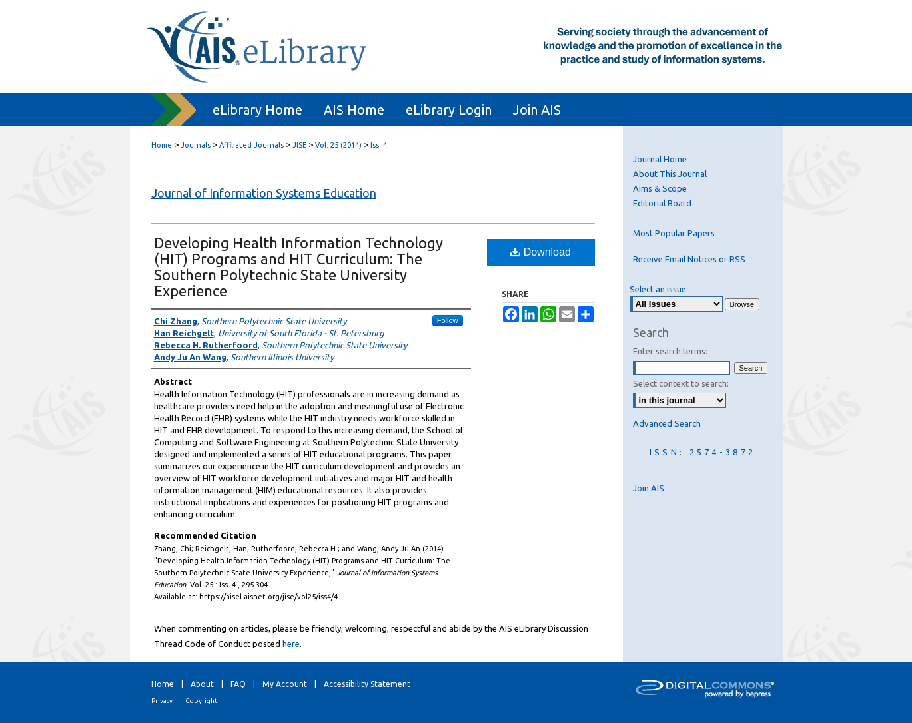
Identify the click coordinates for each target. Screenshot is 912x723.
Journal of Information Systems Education (263, 193)
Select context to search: (681, 383)
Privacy (162, 700)
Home (161, 145)
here (291, 643)
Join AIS (648, 488)
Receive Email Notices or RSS (689, 259)
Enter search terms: (670, 351)
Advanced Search (667, 423)
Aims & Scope (660, 188)
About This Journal (670, 173)
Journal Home (660, 159)
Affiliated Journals (251, 145)
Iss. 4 (378, 145)
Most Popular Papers (674, 233)
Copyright (201, 700)
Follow (447, 320)
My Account (284, 684)
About (202, 684)
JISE (299, 145)
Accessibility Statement (367, 684)
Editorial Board (662, 203)
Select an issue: (659, 289)
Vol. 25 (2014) (338, 145)
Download (540, 252)
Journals (196, 145)
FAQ (238, 684)
